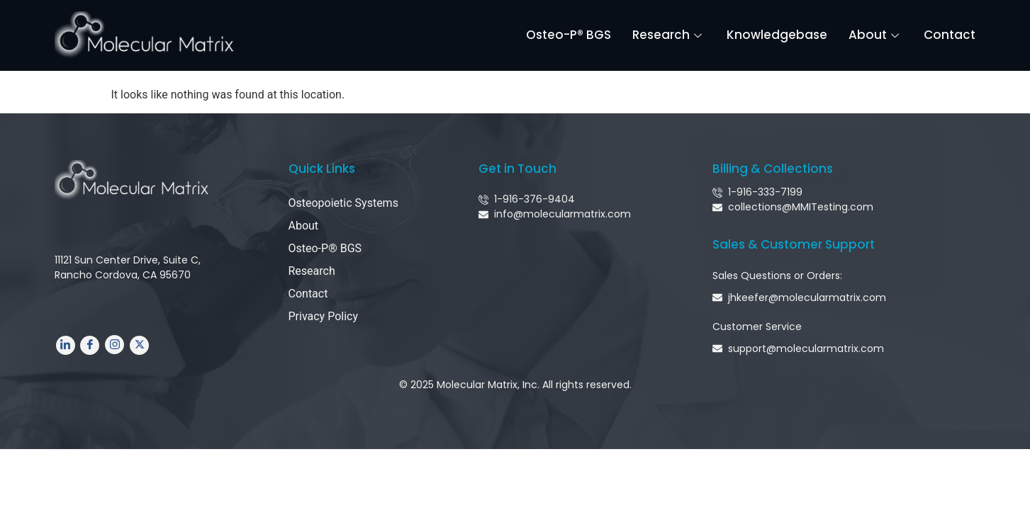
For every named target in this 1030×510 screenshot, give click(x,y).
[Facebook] (89, 345)
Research (669, 34)
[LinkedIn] (65, 345)
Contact (950, 34)
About (876, 34)
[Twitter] (139, 345)
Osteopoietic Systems (343, 203)
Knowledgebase (777, 34)
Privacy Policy (324, 316)
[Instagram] (114, 345)
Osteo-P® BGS (569, 34)
